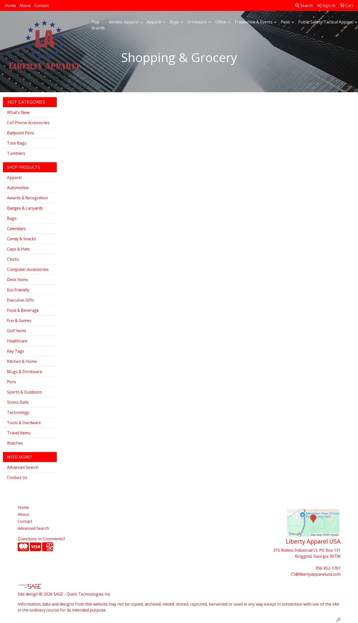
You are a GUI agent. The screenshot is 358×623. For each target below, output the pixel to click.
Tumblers (16, 153)
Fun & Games (19, 320)
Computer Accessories (28, 269)
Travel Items (18, 433)
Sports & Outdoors (24, 392)
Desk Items (17, 279)
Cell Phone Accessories (28, 122)
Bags (174, 22)
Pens (285, 22)
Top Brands (98, 25)
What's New (18, 112)
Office (220, 22)
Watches (15, 443)
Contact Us (17, 477)
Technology (18, 412)
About (25, 5)
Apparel (154, 22)
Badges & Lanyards (25, 208)
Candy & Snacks (21, 238)
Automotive (18, 187)
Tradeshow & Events (253, 22)
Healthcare (17, 341)
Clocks (13, 259)
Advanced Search (22, 467)
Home (10, 5)
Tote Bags (16, 143)
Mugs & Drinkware (24, 371)
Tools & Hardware (24, 422)
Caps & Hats (18, 249)
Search (304, 5)
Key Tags (15, 351)
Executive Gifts (20, 300)
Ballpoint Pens (20, 133)
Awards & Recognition (27, 198)
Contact (41, 5)
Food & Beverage (23, 310)
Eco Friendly (18, 290)
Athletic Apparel (124, 22)
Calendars (16, 228)
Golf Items (16, 330)
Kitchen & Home (22, 361)
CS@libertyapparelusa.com (316, 574)
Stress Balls (18, 402)
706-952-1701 (328, 568)
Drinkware (197, 22)
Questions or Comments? (41, 539)
